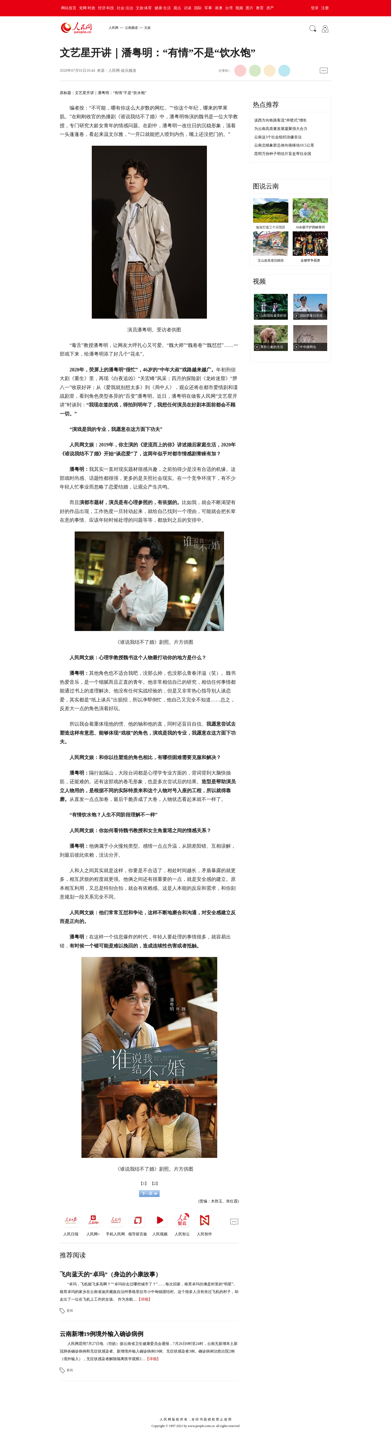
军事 (208, 8)
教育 (260, 8)
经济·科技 (106, 8)
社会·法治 (125, 8)
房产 (270, 8)
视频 (239, 8)
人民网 (113, 28)
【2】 (155, 1184)
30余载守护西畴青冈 (310, 227)
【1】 (144, 1184)
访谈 (187, 8)
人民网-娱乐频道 (122, 71)
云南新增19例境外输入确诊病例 (101, 1334)
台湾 (229, 8)
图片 (249, 8)
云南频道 (131, 28)
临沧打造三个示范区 (270, 227)
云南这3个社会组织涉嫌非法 (278, 137)
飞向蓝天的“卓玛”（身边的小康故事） (110, 1274)
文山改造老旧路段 (271, 260)
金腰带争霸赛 (310, 260)
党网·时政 (87, 8)
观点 (177, 8)
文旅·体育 (144, 8)
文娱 (147, 28)
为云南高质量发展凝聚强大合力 (280, 129)
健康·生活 (162, 8)
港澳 (218, 8)
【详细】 (144, 1299)
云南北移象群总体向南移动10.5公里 (284, 145)
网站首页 (68, 8)
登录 (315, 8)
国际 (198, 8)
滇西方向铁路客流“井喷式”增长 (280, 120)
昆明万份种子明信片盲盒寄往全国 (282, 154)
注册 (325, 8)
